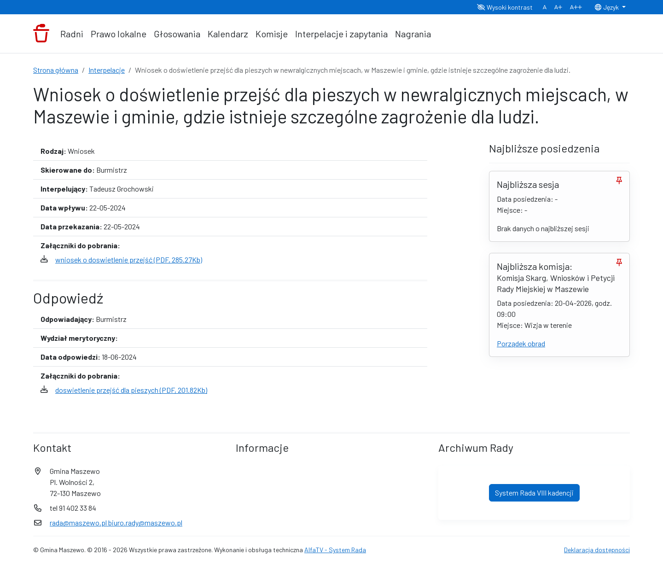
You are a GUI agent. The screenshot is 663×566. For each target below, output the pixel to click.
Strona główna (55, 69)
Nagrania (413, 33)
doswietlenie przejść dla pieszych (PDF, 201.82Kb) (131, 389)
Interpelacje (106, 69)
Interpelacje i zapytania (341, 33)
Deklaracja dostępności (597, 550)
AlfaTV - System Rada (335, 550)
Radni (71, 33)
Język (607, 7)
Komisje (272, 33)
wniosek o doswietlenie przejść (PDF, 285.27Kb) (128, 259)
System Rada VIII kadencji (534, 492)
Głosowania (177, 33)
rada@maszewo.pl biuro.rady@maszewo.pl (116, 522)
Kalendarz (228, 33)
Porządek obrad (521, 343)
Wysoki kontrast (505, 7)
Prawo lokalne (118, 33)
